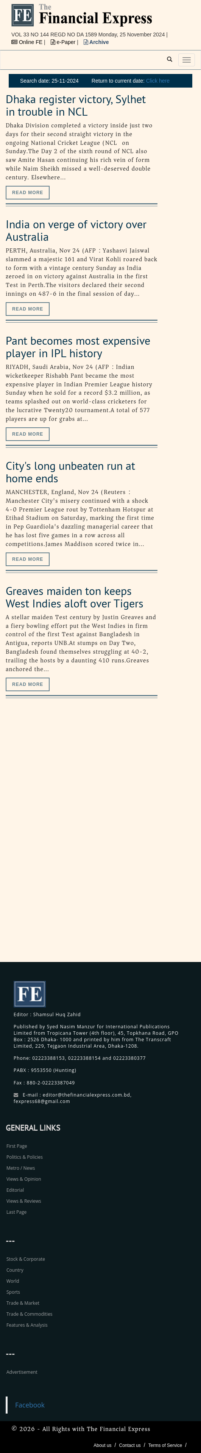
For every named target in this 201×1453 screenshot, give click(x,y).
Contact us (129, 1445)
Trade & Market (22, 1303)
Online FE (27, 42)
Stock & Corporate (25, 1259)
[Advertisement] (144, 838)
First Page (16, 1146)
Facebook (30, 1404)
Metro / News (20, 1168)
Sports (13, 1292)
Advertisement (21, 1372)
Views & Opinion (23, 1179)
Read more (27, 192)
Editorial (15, 1190)
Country (14, 1270)
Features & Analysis (27, 1325)
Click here (158, 81)
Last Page (16, 1212)
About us (102, 1445)
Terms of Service (165, 1445)
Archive (96, 42)
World (12, 1281)
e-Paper (64, 42)
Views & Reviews (23, 1201)
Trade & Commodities (29, 1314)
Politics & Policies (24, 1157)
